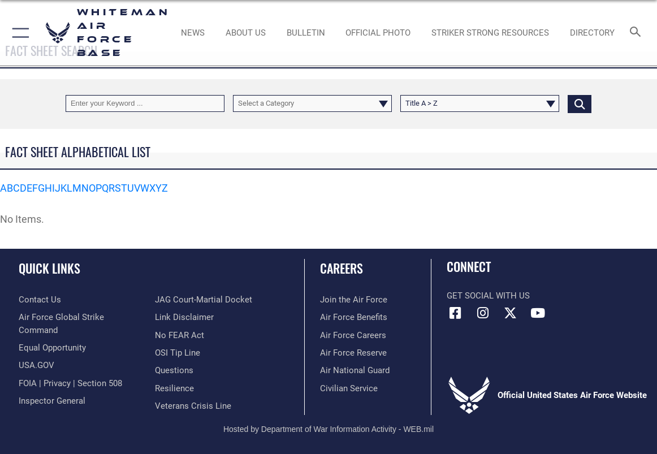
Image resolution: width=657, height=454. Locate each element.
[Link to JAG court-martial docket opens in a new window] (203, 300)
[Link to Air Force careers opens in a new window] (353, 335)
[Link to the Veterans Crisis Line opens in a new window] (193, 406)
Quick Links (49, 268)
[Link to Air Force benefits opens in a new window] (353, 317)
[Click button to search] (579, 103)
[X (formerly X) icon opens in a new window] (510, 313)
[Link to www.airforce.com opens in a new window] (353, 300)
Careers (341, 268)
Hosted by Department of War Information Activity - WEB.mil (328, 429)
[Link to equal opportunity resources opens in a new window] (52, 348)
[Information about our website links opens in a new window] (184, 317)
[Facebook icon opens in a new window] (455, 313)
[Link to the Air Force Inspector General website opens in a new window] (52, 401)
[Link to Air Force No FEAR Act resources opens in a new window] (179, 335)
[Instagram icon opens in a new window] (482, 313)
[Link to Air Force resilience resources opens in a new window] (174, 388)
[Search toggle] (637, 32)
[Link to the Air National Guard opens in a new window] (355, 370)
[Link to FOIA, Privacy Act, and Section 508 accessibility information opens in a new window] (70, 383)
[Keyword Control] (145, 103)
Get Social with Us (488, 296)
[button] (18, 33)
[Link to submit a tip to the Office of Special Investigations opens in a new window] (177, 353)
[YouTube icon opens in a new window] (537, 313)
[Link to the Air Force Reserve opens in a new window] (353, 353)
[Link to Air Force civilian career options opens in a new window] (349, 388)
